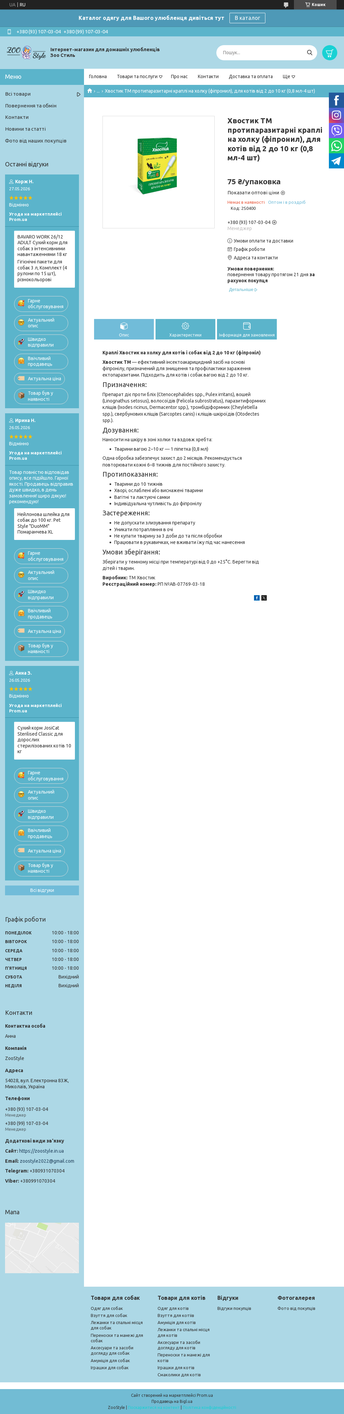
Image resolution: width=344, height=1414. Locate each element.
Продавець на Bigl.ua (172, 1401)
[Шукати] (309, 52)
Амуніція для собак (110, 1360)
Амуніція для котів (177, 1322)
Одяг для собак (107, 1308)
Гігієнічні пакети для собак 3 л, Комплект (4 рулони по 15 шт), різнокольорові (42, 270)
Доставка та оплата (251, 76)
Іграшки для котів (176, 1367)
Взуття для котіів (176, 1315)
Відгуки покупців (234, 1308)
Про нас (179, 76)
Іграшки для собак (110, 1367)
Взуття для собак (109, 1315)
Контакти (208, 76)
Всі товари (18, 94)
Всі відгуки (42, 890)
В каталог (247, 18)
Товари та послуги (137, 76)
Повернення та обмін (30, 105)
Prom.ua (205, 1395)
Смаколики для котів (179, 1374)
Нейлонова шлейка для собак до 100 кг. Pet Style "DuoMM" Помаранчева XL (43, 523)
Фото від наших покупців (36, 140)
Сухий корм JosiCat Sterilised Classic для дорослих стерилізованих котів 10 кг (44, 739)
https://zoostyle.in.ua (41, 1151)
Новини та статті (25, 129)
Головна (98, 76)
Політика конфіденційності (209, 1407)
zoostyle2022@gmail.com (47, 1161)
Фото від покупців (296, 1308)
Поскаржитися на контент (154, 1407)
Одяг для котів (173, 1308)
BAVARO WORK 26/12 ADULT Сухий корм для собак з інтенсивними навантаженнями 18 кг (42, 245)
